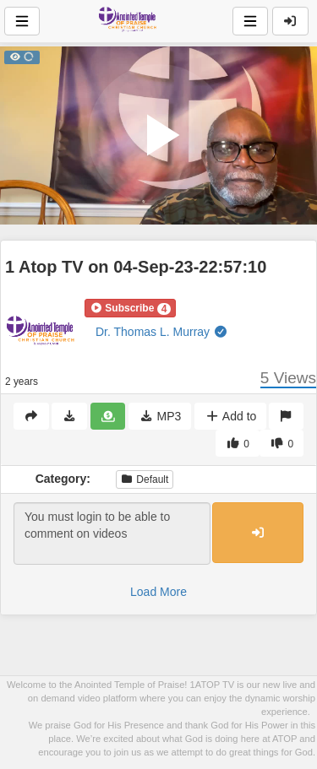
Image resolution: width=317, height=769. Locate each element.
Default (144, 479)
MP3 (160, 416)
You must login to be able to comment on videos (112, 533)
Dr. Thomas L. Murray (162, 331)
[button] (130, 308)
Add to (230, 416)
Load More (158, 591)
